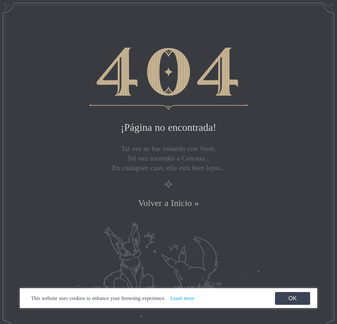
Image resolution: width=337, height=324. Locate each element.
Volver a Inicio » (168, 203)
